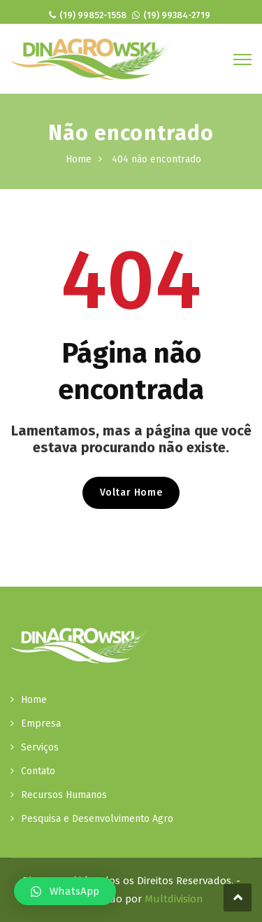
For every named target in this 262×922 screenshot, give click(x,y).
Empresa (41, 723)
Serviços (40, 747)
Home (79, 159)
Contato (38, 771)
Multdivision (174, 899)
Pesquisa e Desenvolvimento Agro (97, 819)
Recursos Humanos (64, 795)
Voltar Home (131, 492)
